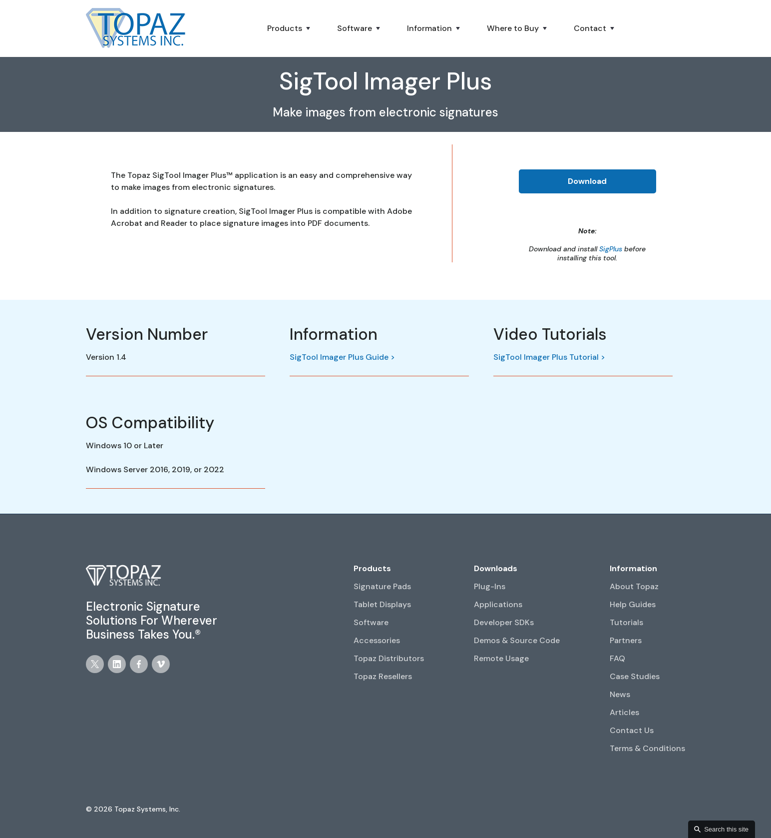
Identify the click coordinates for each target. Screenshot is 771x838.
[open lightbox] (589, 363)
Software (371, 622)
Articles (624, 712)
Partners (626, 640)
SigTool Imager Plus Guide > (342, 357)
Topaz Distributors (389, 658)
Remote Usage (501, 658)
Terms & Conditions (647, 748)
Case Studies (635, 676)
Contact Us (632, 730)
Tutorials (626, 622)
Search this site (726, 829)
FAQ (617, 658)
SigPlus (610, 248)
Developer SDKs (504, 622)
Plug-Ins (489, 586)
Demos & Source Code (517, 640)
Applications (498, 604)
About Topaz (634, 586)
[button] (290, 28)
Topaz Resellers (383, 676)
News (620, 694)
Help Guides (633, 604)
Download (587, 181)
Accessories (377, 640)
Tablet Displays (382, 604)
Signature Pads (382, 586)
